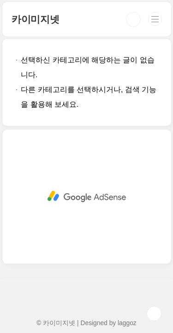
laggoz (127, 323)
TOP (154, 313)
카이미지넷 (36, 19)
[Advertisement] (87, 178)
